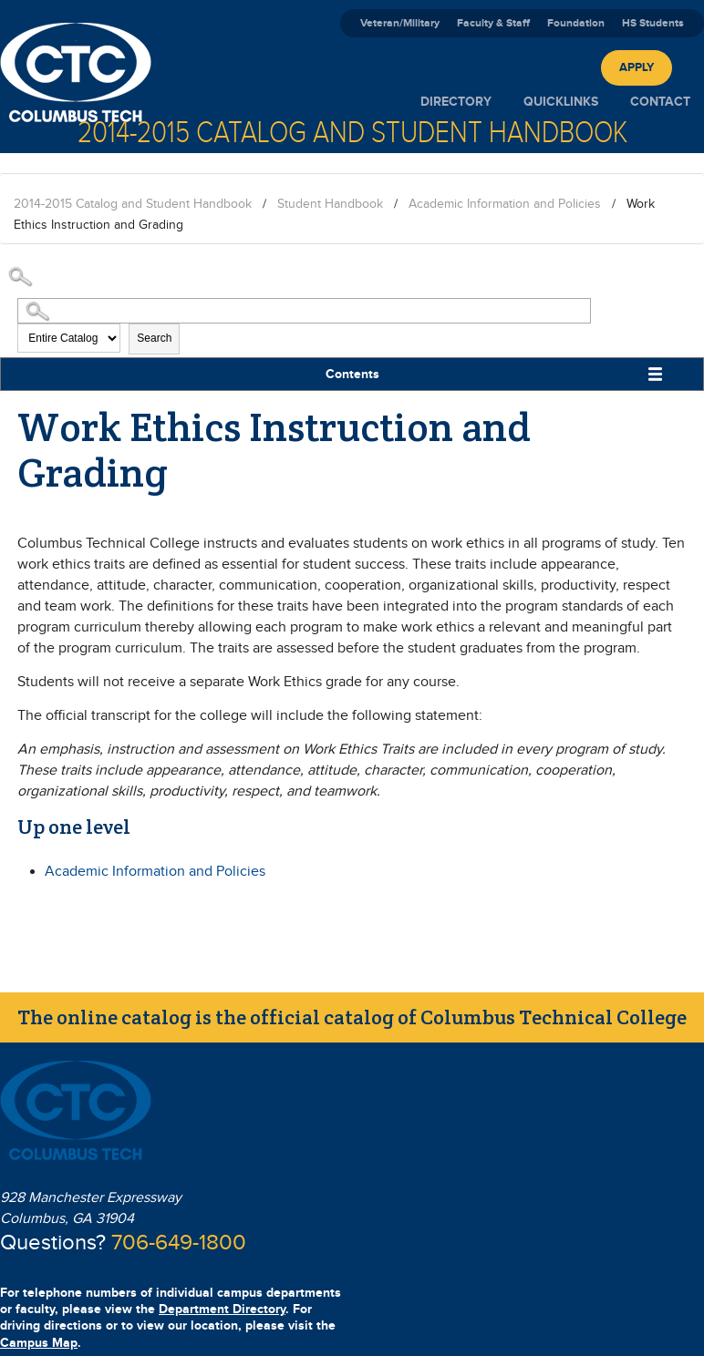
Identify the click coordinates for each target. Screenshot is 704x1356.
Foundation (576, 23)
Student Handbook (330, 204)
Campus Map (39, 1343)
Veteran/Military (400, 23)
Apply (636, 67)
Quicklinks (560, 101)
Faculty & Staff (493, 23)
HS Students (653, 23)
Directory (456, 101)
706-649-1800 (178, 1243)
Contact (660, 101)
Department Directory (222, 1309)
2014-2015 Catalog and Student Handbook (133, 204)
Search (154, 338)
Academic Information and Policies (505, 204)
